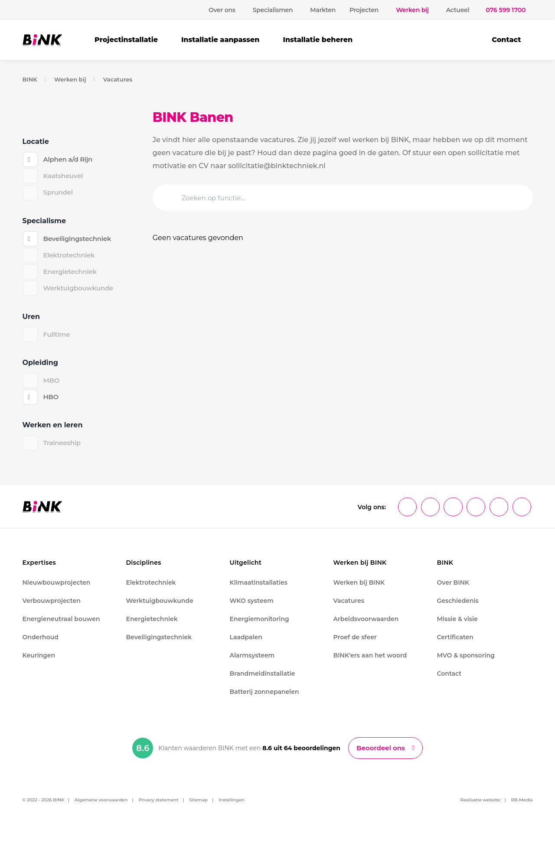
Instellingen (232, 808)
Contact (506, 40)
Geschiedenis (458, 608)
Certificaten (455, 644)
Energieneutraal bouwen (61, 626)
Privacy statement (158, 808)
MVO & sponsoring (466, 663)
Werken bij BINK (359, 590)
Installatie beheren (318, 40)
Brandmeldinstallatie (262, 681)
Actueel (458, 10)
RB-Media (522, 808)
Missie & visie (457, 626)
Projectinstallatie (126, 40)
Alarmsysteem (252, 663)
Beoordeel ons (381, 756)
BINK (31, 79)
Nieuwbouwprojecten (57, 590)
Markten (323, 10)
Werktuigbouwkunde (159, 608)
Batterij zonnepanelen (264, 699)
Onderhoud (41, 644)
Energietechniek (152, 626)
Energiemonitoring (259, 626)
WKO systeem (252, 608)
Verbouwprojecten (52, 608)
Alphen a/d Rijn (69, 160)
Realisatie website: (481, 808)
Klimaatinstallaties (258, 590)
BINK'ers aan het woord (370, 663)
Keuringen (39, 663)
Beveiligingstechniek (79, 241)
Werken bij (72, 79)
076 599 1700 (506, 10)
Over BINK (453, 590)
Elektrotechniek (151, 590)
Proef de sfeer (355, 644)
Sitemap (198, 808)
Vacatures (121, 79)
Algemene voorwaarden (101, 808)
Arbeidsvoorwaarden (366, 626)
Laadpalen (246, 644)
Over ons (222, 10)
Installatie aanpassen (220, 40)
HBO (51, 404)
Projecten (364, 10)
